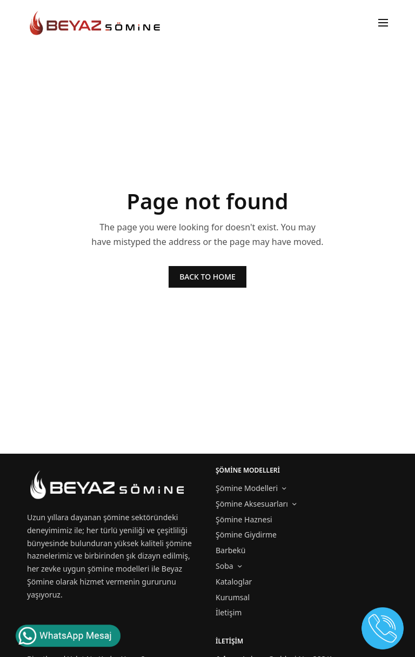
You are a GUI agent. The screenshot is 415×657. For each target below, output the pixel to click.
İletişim (229, 612)
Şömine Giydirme (246, 534)
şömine (116, 517)
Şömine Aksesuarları (252, 504)
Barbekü (230, 550)
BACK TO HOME (207, 276)
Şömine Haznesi (244, 519)
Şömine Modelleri (247, 488)
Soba (224, 566)
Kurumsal (233, 597)
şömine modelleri (119, 568)
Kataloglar (234, 581)
